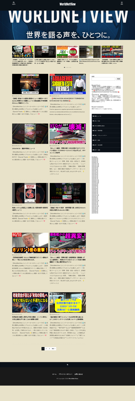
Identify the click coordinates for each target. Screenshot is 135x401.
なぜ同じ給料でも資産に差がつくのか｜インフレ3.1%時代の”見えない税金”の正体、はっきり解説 (45, 62)
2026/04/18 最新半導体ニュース (25, 155)
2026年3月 (95, 165)
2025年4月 (95, 180)
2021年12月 (95, 211)
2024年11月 (95, 186)
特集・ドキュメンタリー (101, 139)
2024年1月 (95, 199)
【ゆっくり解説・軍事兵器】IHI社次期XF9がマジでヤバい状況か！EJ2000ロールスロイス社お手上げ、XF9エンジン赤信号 (67, 157)
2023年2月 (95, 204)
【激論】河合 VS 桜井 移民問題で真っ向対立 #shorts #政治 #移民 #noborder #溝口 (68, 216)
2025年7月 (95, 175)
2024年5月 (95, 195)
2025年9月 (95, 173)
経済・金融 (97, 155)
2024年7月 (95, 192)
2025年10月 (95, 171)
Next (53, 363)
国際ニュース (98, 119)
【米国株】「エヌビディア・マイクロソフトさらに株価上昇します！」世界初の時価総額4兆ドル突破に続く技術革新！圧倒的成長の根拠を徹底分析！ (22, 64)
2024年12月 (95, 185)
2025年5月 (95, 178)
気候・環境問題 (99, 134)
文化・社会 (97, 124)
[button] (14, 55)
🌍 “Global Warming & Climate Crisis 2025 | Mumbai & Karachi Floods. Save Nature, (89, 62)
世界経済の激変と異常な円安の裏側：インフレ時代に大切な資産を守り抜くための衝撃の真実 (29, 331)
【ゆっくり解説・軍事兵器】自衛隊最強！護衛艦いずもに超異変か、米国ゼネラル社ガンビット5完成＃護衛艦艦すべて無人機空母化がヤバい (68, 270)
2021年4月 (95, 214)
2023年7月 (95, 201)
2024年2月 (95, 197)
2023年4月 (95, 203)
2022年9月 (95, 207)
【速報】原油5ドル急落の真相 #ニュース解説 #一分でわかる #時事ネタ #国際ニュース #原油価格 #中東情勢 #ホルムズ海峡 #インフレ (30, 104)
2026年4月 (95, 163)
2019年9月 (95, 218)
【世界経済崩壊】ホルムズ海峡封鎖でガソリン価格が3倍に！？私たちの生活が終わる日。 (30, 267)
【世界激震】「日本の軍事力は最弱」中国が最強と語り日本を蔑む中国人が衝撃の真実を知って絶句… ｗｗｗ (112, 63)
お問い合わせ (80, 389)
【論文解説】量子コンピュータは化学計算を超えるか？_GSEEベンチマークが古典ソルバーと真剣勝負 (67, 331)
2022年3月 (95, 210)
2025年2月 (95, 182)
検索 (93, 79)
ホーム (53, 389)
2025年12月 (95, 169)
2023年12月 (95, 200)
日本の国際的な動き (100, 129)
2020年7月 (95, 215)
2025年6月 (95, 177)
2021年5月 (95, 212)
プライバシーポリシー (65, 389)
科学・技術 (97, 145)
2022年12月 (95, 205)
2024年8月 (95, 190)
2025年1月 (95, 184)
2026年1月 (95, 167)
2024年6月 (95, 193)
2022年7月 (95, 208)
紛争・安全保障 (99, 150)
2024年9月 (95, 189)
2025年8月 (95, 174)
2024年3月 (95, 196)
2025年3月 (95, 181)
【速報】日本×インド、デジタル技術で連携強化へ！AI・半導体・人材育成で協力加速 (67, 62)
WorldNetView (67, 4)
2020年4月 (95, 216)
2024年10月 (95, 188)
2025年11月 (95, 170)
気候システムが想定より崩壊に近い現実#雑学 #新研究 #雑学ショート (30, 216)
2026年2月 (95, 166)
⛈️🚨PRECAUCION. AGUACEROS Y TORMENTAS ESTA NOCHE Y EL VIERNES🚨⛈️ (67, 104)
